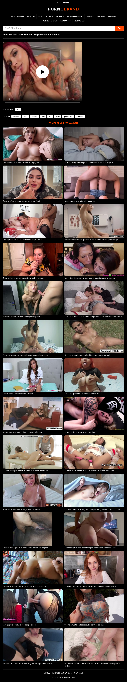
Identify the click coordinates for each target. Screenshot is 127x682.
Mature (101, 16)
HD (18, 109)
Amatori (31, 16)
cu (50, 116)
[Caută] (119, 28)
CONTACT (78, 673)
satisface (80, 116)
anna (25, 116)
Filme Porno (17, 16)
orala (58, 116)
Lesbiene (90, 16)
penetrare (68, 116)
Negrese (112, 16)
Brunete (60, 16)
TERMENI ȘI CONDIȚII (62, 673)
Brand (63, 9)
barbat (34, 116)
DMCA (47, 673)
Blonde (49, 16)
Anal (40, 16)
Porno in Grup (50, 20)
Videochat (79, 20)
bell (43, 116)
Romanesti (65, 20)
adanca (16, 116)
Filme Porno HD (75, 16)
